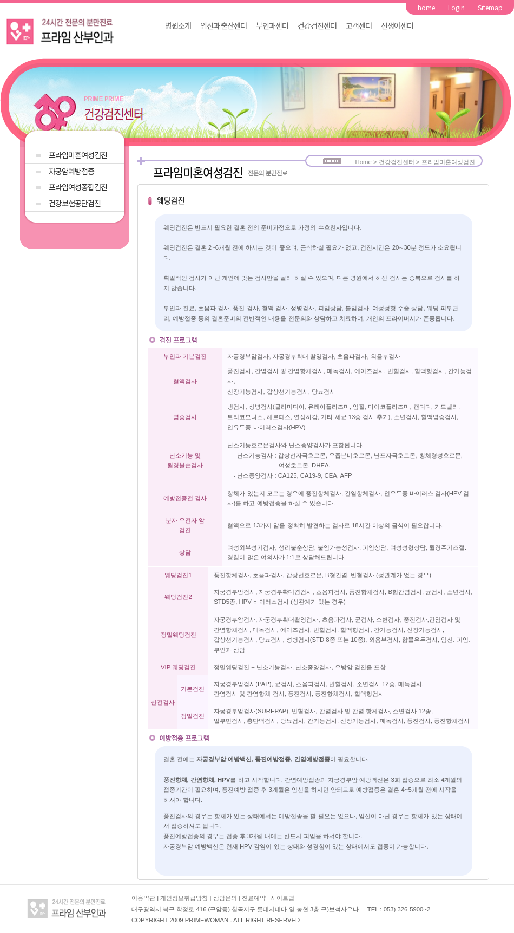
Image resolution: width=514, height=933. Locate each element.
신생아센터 (397, 25)
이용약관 (143, 898)
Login (456, 7)
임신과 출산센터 (223, 25)
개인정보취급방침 (184, 898)
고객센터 (359, 25)
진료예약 (254, 898)
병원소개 (178, 25)
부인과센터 (272, 25)
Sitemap (490, 7)
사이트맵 (282, 898)
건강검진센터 (317, 25)
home (426, 7)
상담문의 (226, 898)
